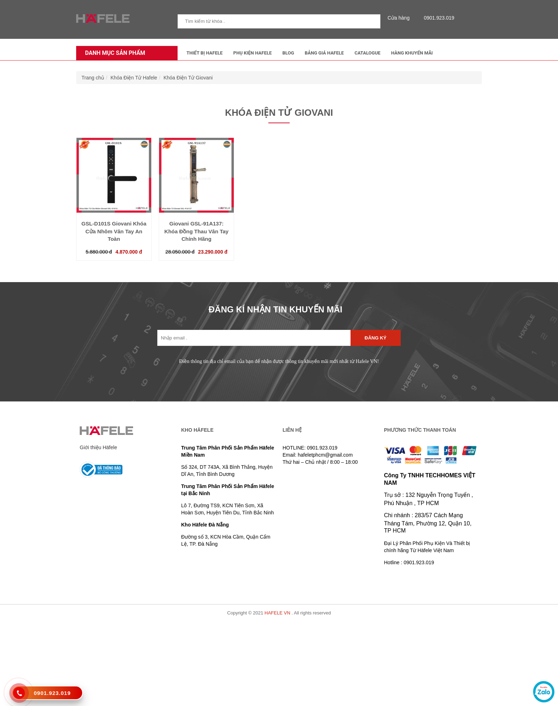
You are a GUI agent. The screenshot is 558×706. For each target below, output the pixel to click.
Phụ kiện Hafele (252, 53)
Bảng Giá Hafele (324, 53)
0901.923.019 (437, 18)
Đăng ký (375, 338)
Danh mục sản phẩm (113, 53)
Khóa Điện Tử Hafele (134, 78)
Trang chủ (92, 78)
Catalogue (367, 53)
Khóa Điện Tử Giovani (187, 78)
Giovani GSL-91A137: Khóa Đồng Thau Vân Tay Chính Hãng (196, 231)
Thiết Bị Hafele (204, 53)
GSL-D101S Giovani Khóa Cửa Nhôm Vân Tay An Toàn (114, 231)
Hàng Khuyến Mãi (412, 53)
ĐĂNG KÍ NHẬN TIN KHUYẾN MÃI (275, 309)
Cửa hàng (400, 18)
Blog (288, 53)
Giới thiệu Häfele (98, 447)
